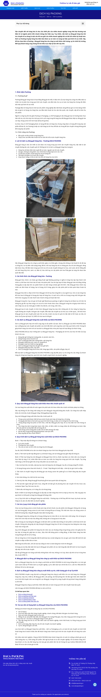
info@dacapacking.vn (77, 683)
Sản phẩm (50, 8)
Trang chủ (10, 8)
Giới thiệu (24, 8)
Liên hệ (75, 8)
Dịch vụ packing (57, 16)
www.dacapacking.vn (77, 686)
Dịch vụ (37, 8)
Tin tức (63, 8)
